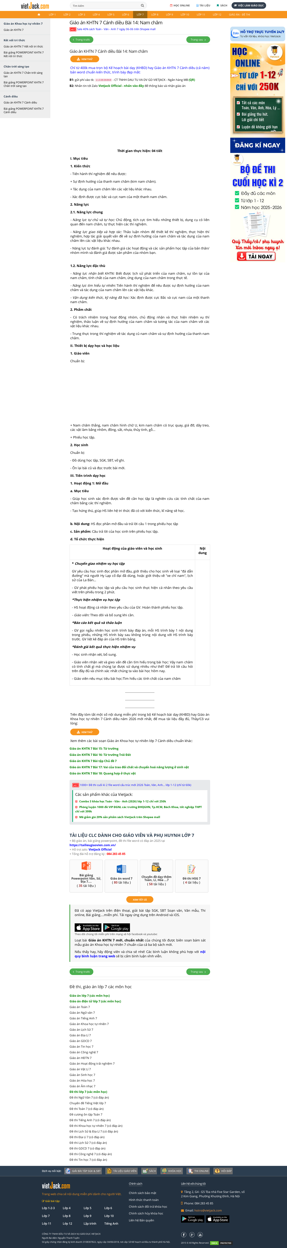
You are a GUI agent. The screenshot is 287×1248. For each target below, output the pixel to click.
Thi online (198, 1171)
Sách (222, 5)
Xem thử (85, 59)
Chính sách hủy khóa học (146, 1213)
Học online (180, 5)
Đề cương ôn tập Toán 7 (86, 1114)
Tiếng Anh (111, 1224)
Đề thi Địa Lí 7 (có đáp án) (87, 1137)
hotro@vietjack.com (208, 1210)
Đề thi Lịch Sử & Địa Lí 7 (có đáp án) (94, 1131)
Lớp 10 (185, 14)
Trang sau (198, 39)
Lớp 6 (125, 14)
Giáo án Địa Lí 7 (80, 1035)
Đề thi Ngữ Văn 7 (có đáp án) (89, 1097)
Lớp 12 (217, 14)
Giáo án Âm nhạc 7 (82, 1086)
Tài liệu (203, 5)
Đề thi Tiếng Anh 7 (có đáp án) (90, 1120)
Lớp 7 (140, 14)
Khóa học (172, 1171)
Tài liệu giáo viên (122, 1171)
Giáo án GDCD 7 (81, 1041)
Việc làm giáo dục (249, 5)
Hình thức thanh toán (144, 1200)
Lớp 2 (67, 14)
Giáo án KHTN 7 (14, 30)
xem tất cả (140, 899)
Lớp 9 (169, 14)
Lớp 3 (81, 14)
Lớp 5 (110, 14)
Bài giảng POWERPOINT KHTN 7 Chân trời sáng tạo (24, 84)
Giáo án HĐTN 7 (81, 1058)
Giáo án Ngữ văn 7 (82, 1013)
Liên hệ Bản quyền (141, 1220)
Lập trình (90, 1224)
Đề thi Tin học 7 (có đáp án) (88, 1160)
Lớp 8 (154, 14)
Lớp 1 (52, 14)
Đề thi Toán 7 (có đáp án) (87, 1109)
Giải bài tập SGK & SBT (83, 1171)
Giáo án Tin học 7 (81, 1047)
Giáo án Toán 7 (80, 1007)
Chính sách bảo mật (142, 1193)
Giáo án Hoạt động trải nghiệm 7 (92, 1064)
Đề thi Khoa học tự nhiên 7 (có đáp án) (96, 1126)
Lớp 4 (96, 14)
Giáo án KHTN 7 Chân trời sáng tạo (23, 74)
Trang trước (81, 39)
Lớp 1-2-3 (48, 1208)
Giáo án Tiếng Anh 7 (83, 1018)
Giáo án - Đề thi (239, 14)
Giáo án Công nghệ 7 (84, 1052)
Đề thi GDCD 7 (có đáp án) (87, 1148)
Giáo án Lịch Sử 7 (81, 1030)
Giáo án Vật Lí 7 (80, 1069)
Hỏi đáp (223, 1171)
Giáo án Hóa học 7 (82, 1080)
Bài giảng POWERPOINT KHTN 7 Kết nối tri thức (24, 54)
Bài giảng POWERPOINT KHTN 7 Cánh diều (24, 110)
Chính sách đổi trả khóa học (148, 1207)
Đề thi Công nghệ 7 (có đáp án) (91, 1154)
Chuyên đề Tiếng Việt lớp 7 (88, 1103)
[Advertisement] (140, 120)
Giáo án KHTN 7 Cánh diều (20, 102)
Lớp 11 (201, 14)
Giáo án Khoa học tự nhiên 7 (89, 1024)
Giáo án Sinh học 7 (82, 1075)
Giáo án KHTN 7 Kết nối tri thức (23, 46)
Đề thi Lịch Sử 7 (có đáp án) (88, 1143)
